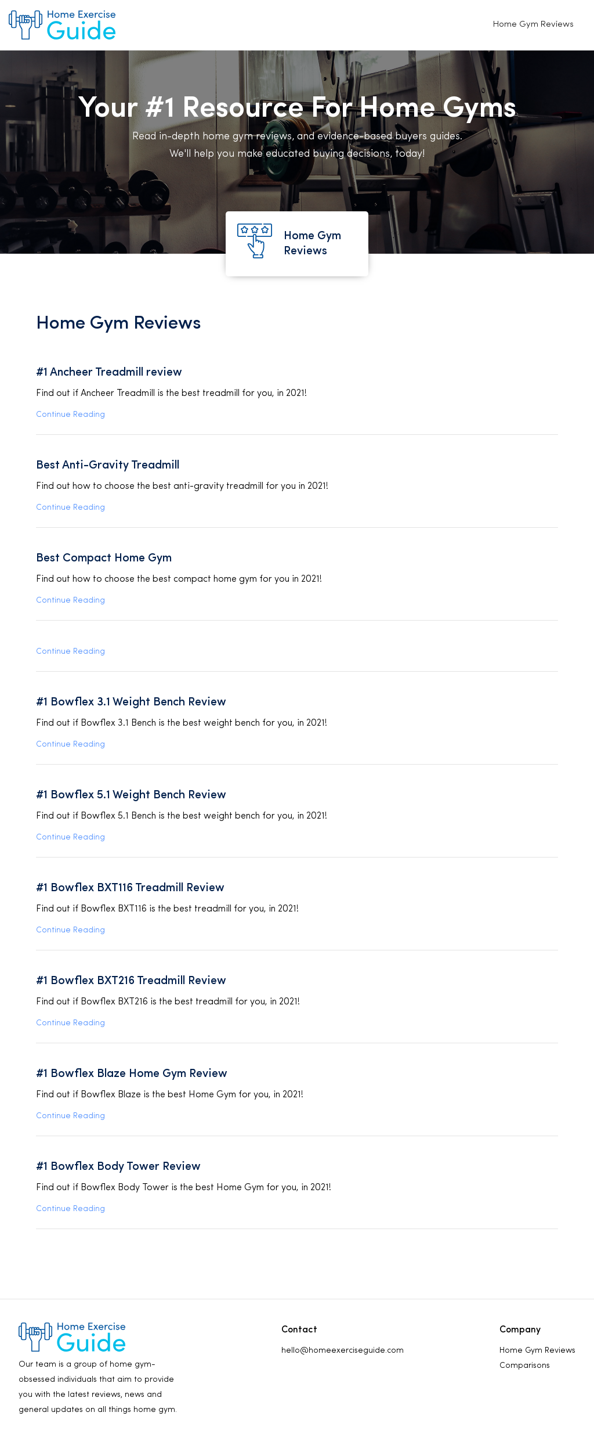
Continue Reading (70, 414)
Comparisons (524, 1365)
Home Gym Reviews (533, 24)
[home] (62, 24)
